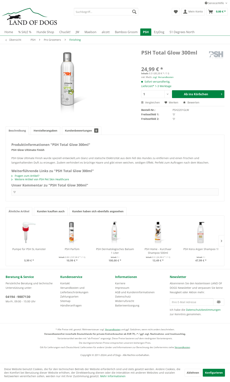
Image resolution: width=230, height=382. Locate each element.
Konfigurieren (214, 372)
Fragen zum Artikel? (25, 176)
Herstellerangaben (45, 130)
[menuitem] (106, 11)
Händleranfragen (71, 305)
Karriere (120, 283)
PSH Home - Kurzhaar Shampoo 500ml (158, 251)
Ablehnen (193, 372)
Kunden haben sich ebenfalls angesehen (97, 211)
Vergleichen (150, 102)
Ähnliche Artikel (19, 211)
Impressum (122, 288)
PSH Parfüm (72, 249)
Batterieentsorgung (127, 305)
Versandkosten (113, 329)
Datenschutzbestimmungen (203, 309)
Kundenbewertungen (81, 130)
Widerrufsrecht (124, 301)
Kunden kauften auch (51, 211)
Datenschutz (123, 296)
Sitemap (65, 301)
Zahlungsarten (69, 296)
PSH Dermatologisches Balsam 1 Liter (115, 251)
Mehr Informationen (113, 376)
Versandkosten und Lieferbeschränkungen (74, 290)
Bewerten (191, 102)
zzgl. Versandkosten (163, 77)
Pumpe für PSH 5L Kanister (29, 249)
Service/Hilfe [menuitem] (215, 3)
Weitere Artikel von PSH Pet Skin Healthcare (40, 179)
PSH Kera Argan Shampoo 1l (200, 249)
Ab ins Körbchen (203, 93)
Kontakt (65, 283)
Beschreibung (17, 130)
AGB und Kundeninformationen (135, 292)
